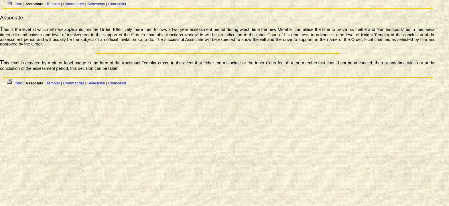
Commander (73, 4)
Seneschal (96, 4)
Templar (53, 4)
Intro (18, 4)
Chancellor (117, 4)
